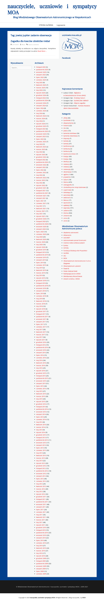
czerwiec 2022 (41, 172)
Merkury (66, 162)
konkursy (66, 151)
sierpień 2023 (41, 136)
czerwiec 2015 (41, 389)
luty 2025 (39, 90)
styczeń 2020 (40, 247)
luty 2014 (39, 430)
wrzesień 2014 (41, 412)
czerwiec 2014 (41, 419)
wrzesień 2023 (41, 134)
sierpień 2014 (41, 414)
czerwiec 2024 (41, 111)
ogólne (65, 174)
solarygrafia (67, 185)
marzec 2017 (40, 335)
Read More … (42, 51)
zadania (66, 210)
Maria (23, 44)
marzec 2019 (40, 273)
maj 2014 (39, 422)
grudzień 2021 (41, 188)
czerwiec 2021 (41, 203)
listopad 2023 (41, 129)
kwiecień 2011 (41, 517)
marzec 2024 (40, 118)
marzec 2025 (40, 88)
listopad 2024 (41, 98)
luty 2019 (39, 275)
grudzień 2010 (41, 527)
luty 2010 (39, 553)
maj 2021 (39, 206)
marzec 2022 (40, 180)
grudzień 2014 (41, 404)
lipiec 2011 (40, 510)
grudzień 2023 (41, 126)
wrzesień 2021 (41, 196)
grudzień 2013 (41, 435)
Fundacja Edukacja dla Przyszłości (75, 251)
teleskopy (66, 192)
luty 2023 (39, 152)
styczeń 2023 (40, 155)
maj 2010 (39, 546)
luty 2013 (39, 461)
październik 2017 (42, 317)
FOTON (66, 248)
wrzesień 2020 (41, 227)
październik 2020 (42, 224)
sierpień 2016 (41, 353)
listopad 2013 (41, 438)
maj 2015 (39, 391)
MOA (65, 258)
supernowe (67, 190)
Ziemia (65, 213)
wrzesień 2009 (41, 566)
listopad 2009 (41, 561)
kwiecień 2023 (41, 147)
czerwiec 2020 (41, 234)
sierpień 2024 (41, 106)
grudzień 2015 (41, 373)
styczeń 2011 (40, 525)
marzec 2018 (40, 304)
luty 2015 (39, 399)
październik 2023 (42, 131)
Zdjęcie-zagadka (79, 103)
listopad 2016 (41, 345)
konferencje (67, 146)
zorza (65, 218)
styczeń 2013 (40, 463)
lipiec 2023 (40, 139)
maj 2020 (39, 237)
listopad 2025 (41, 67)
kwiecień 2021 (41, 208)
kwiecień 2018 (41, 301)
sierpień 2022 (41, 167)
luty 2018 (39, 306)
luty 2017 (39, 337)
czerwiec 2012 (41, 481)
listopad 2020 (41, 221)
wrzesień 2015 (41, 381)
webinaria (67, 198)
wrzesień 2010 (41, 535)
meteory (66, 164)
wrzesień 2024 (41, 103)
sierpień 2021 (41, 198)
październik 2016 (42, 347)
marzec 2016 (40, 365)
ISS (64, 128)
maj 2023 (39, 144)
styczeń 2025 (40, 93)
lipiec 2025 (40, 77)
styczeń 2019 (40, 278)
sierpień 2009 (41, 569)
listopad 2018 (41, 283)
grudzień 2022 (41, 157)
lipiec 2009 (40, 571)
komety (66, 141)
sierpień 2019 (41, 260)
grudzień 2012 (41, 466)
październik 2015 (42, 378)
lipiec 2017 (40, 324)
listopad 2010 (41, 530)
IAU (64, 256)
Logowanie (61, 25)
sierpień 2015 (41, 383)
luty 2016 (39, 368)
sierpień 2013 (41, 445)
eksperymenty (68, 123)
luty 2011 (39, 522)
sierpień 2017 (41, 322)
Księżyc (66, 156)
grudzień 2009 (41, 558)
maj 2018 (39, 299)
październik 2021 (42, 193)
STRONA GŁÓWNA (46, 25)
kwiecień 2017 (41, 332)
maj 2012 (39, 484)
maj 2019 (39, 268)
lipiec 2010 (40, 540)
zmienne (66, 216)
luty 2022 (39, 183)
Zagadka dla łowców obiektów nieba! (30, 41)
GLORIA (66, 253)
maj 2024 (39, 113)
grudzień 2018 (41, 281)
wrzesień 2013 (41, 443)
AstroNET (66, 238)
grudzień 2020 (41, 219)
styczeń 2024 (40, 124)
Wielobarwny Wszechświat (72, 276)
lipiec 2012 (40, 479)
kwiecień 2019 (41, 270)
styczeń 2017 (40, 340)
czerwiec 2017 (41, 327)
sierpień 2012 (41, 476)
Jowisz (65, 131)
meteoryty (67, 169)
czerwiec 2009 (41, 574)
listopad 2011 (41, 499)
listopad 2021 (41, 191)
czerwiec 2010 (41, 543)
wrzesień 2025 (41, 72)
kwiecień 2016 (41, 363)
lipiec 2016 (40, 355)
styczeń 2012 (40, 494)
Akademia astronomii (70, 233)
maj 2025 (39, 82)
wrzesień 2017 (41, 319)
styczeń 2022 (40, 185)
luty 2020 (39, 245)
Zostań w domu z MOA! (71, 279)
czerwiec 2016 (41, 358)
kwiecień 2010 (41, 548)
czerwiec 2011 (41, 512)
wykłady (66, 205)
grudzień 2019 (41, 250)
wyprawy (66, 208)
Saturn (65, 180)
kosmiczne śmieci (69, 154)
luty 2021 (39, 214)
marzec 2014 (40, 427)
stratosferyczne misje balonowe (74, 187)
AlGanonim (67, 235)
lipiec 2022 (40, 170)
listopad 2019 (41, 252)
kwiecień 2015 (41, 394)
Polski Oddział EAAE (70, 271)
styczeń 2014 (40, 432)
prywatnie (67, 177)
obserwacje (67, 172)
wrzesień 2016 (41, 350)
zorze (65, 221)
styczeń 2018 (40, 309)
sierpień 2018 (41, 291)
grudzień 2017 (41, 311)
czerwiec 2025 (41, 80)
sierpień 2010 (41, 538)
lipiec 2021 (40, 201)
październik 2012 (42, 471)
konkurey (66, 149)
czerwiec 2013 (41, 450)
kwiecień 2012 (41, 486)
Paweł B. (66, 269)
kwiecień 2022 (41, 178)
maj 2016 (39, 360)
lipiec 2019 (40, 263)
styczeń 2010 (40, 556)
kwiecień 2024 (41, 116)
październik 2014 (42, 409)
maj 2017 (39, 329)
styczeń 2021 (40, 216)
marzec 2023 (40, 149)
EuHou (65, 245)
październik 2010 (42, 533)
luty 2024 (39, 121)
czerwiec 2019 (41, 265)
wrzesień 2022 (41, 165)
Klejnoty (66, 138)
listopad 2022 (41, 160)
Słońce (65, 182)
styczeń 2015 (40, 401)
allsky (65, 118)
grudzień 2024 (41, 95)
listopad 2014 (41, 407)
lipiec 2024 (40, 108)
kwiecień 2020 (41, 239)
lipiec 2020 (40, 232)
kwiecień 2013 (41, 455)
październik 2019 (42, 255)
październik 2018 (42, 286)
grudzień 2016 (41, 342)
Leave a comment (33, 44)
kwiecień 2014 (41, 425)
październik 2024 (42, 100)
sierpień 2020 (41, 229)
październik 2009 (42, 564)
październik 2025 (42, 70)
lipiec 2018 (40, 293)
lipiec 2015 (40, 386)
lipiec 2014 (40, 417)
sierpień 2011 (41, 507)
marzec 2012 (40, 489)
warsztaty (66, 195)
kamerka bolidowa (69, 133)
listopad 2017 (41, 314)
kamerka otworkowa (70, 136)
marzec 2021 (40, 211)
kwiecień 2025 (41, 85)
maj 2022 (39, 175)
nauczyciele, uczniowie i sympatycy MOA (52, 9)
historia (66, 126)
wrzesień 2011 (41, 504)
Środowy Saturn (79, 98)
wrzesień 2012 (41, 474)
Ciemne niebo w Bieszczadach (74, 243)
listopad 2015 (41, 376)
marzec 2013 (40, 458)
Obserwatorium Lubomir (72, 266)
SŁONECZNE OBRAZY (81, 101)
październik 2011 (42, 502)
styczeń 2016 (40, 371)
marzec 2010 (40, 551)
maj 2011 (39, 515)
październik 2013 (42, 440)
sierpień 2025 (41, 75)
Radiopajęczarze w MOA (71, 274)
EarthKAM (67, 120)
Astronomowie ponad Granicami (74, 240)
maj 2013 (39, 453)
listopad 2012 (41, 468)
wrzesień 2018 (41, 288)
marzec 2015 (40, 396)
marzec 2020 (40, 242)
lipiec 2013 (40, 448)
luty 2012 (39, 491)
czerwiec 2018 (41, 296)
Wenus (65, 200)
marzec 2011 (40, 520)
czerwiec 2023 (41, 142)
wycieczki (66, 203)
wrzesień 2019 (41, 257)
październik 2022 (42, 162)
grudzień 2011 (41, 497)
